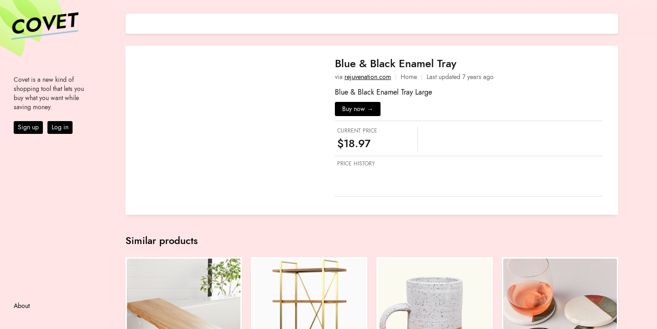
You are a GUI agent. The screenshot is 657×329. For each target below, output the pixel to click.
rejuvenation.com (367, 77)
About (22, 306)
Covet (43, 25)
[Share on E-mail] (611, 22)
